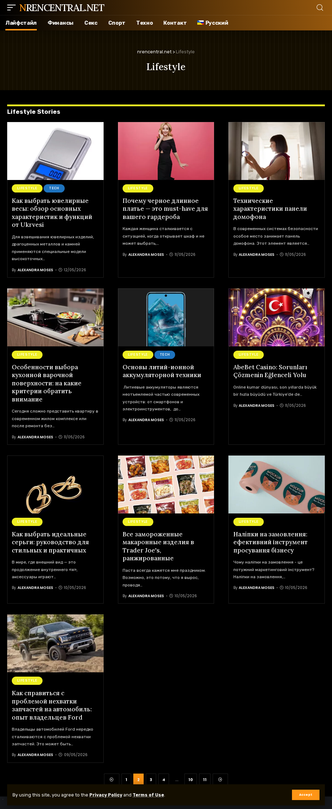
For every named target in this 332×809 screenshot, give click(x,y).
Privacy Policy (106, 795)
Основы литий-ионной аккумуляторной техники (162, 370)
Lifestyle (27, 188)
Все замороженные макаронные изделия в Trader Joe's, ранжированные (158, 544)
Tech (54, 188)
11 (205, 777)
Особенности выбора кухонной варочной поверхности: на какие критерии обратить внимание (46, 382)
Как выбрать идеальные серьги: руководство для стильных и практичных (50, 540)
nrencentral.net (61, 7)
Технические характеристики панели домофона (270, 208)
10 (190, 777)
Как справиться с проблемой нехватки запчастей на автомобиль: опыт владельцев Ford (52, 702)
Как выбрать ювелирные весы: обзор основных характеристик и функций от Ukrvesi (52, 212)
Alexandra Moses (35, 269)
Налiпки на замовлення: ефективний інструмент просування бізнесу (270, 540)
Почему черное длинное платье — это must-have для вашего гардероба (165, 208)
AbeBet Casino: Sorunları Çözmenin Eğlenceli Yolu (270, 370)
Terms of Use (150, 795)
